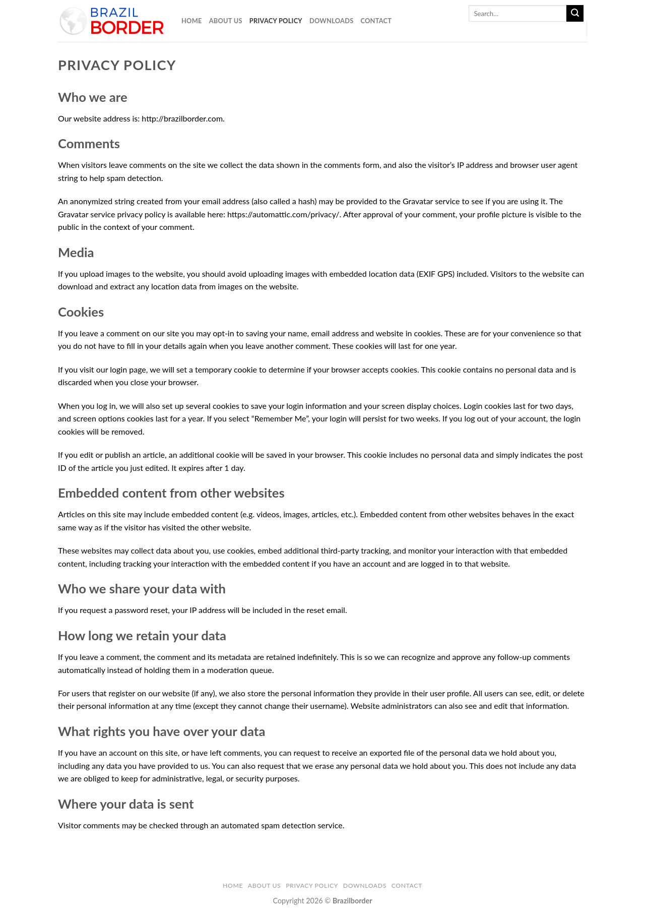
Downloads (331, 21)
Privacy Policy (275, 21)
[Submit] (575, 13)
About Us (225, 21)
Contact (376, 21)
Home (191, 21)
